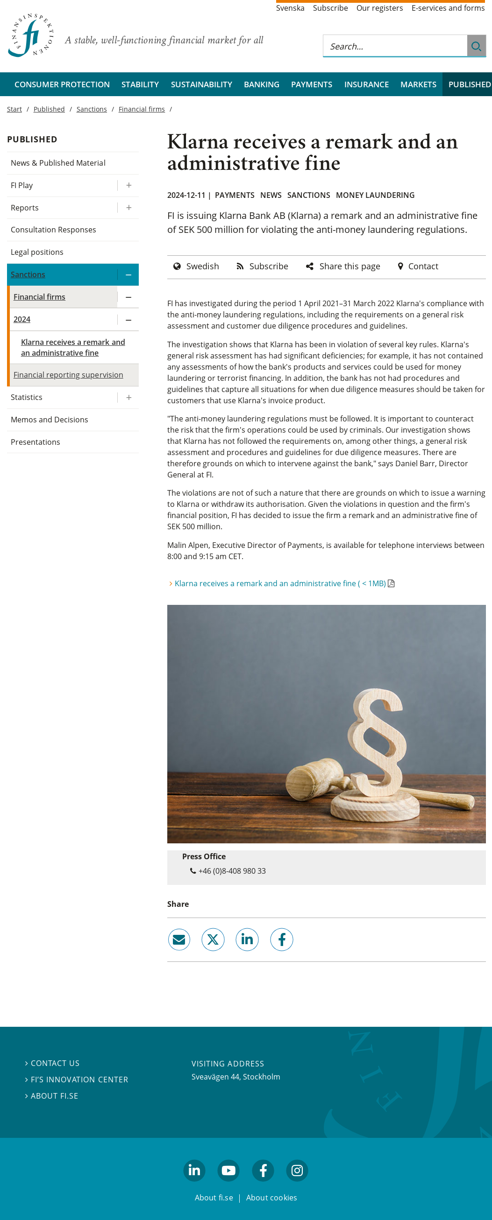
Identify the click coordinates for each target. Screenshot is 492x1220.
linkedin (234, 955)
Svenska (290, 8)
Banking (261, 84)
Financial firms (142, 109)
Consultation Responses (54, 229)
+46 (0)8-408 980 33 (232, 871)
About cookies (272, 1197)
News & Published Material (58, 163)
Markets (418, 84)
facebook (271, 955)
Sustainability (201, 84)
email (170, 955)
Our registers (380, 8)
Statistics (27, 397)
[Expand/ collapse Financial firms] (128, 297)
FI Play (22, 185)
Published (49, 109)
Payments (311, 84)
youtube (229, 1186)
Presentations (35, 442)
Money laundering (375, 195)
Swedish (202, 266)
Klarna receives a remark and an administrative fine (73, 347)
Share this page (350, 266)
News (271, 195)
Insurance (366, 84)
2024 (22, 319)
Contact (423, 266)
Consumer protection (62, 84)
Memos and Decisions (50, 419)
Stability (140, 84)
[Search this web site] (395, 46)
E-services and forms (448, 8)
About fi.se (51, 1096)
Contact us (52, 1063)
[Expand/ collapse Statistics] (128, 397)
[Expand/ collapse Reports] (128, 208)
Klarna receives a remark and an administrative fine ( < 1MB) (280, 583)
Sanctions (308, 195)
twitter (200, 955)
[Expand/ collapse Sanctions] (128, 275)
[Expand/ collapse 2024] (128, 319)
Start (14, 109)
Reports (25, 208)
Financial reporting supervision (68, 375)
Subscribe (330, 8)
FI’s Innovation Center (76, 1079)
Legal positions (37, 252)
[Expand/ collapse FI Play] (128, 185)
